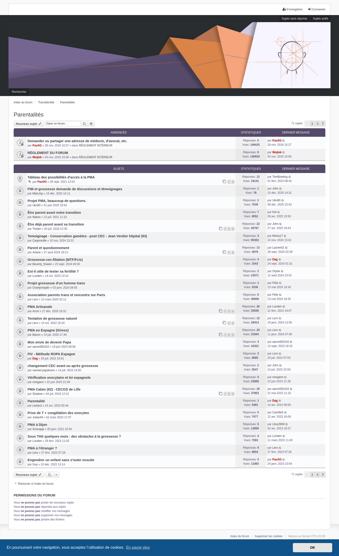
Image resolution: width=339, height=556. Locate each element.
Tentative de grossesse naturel (52, 318)
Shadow (37, 393)
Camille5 (277, 412)
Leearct (37, 405)
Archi (35, 311)
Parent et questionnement (48, 248)
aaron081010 (40, 346)
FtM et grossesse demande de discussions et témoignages (75, 189)
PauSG (37, 145)
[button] (323, 123)
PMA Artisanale (40, 307)
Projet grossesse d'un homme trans (56, 283)
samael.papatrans (43, 370)
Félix (275, 283)
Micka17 (277, 236)
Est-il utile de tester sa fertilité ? (53, 271)
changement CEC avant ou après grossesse (63, 366)
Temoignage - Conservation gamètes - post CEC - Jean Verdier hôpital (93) (87, 236)
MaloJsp (37, 193)
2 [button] (312, 123)
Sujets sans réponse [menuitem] (294, 18)
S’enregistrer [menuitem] (292, 9)
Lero (35, 299)
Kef (274, 212)
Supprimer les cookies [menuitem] (268, 536)
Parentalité (36, 401)
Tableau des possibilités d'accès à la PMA (61, 177)
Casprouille (39, 240)
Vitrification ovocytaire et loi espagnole (59, 377)
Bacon (36, 334)
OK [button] (312, 547)
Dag (275, 259)
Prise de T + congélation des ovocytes (58, 413)
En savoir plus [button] (138, 547)
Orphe (276, 271)
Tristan (36, 228)
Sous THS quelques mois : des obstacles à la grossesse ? (74, 436)
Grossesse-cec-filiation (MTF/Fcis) (55, 260)
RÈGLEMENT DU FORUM (48, 153)
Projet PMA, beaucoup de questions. (57, 201)
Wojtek (37, 157)
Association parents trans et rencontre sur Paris (66, 295)
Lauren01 (278, 247)
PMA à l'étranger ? (42, 448)
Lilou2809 (278, 424)
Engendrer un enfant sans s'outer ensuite (61, 460)
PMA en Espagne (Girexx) (48, 330)
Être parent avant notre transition (54, 212)
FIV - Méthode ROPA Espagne (51, 354)
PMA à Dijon (37, 425)
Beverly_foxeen (42, 264)
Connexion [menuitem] (316, 9)
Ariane (36, 252)
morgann (38, 382)
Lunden (37, 276)
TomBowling (280, 176)
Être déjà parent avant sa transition (56, 224)
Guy (35, 464)
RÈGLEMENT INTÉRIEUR (95, 145)
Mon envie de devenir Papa (49, 342)
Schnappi (38, 429)
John (275, 188)
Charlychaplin (41, 287)
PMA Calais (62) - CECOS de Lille (54, 389)
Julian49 (37, 417)
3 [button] (317, 123)
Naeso (36, 217)
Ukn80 (36, 205)
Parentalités (29, 114)
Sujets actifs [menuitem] (320, 18)
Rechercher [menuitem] (19, 91)
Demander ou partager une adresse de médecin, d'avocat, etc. (77, 141)
